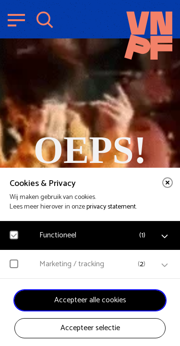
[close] (167, 182)
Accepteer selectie (90, 327)
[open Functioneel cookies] (164, 236)
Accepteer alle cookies (90, 300)
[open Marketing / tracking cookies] (164, 265)
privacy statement (111, 206)
